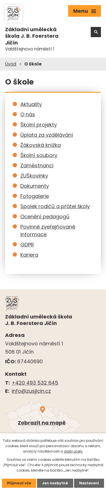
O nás (27, 114)
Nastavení (89, 483)
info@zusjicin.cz (31, 390)
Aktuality (31, 104)
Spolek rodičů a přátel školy (55, 206)
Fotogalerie (34, 196)
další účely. (73, 451)
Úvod (10, 64)
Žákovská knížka (40, 145)
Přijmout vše (19, 483)
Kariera (29, 254)
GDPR (27, 244)
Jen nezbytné (55, 483)
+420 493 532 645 (35, 382)
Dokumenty (34, 185)
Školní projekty (38, 124)
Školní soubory (38, 155)
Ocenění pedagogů (45, 216)
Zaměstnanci (36, 165)
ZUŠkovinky (34, 175)
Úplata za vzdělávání (46, 134)
